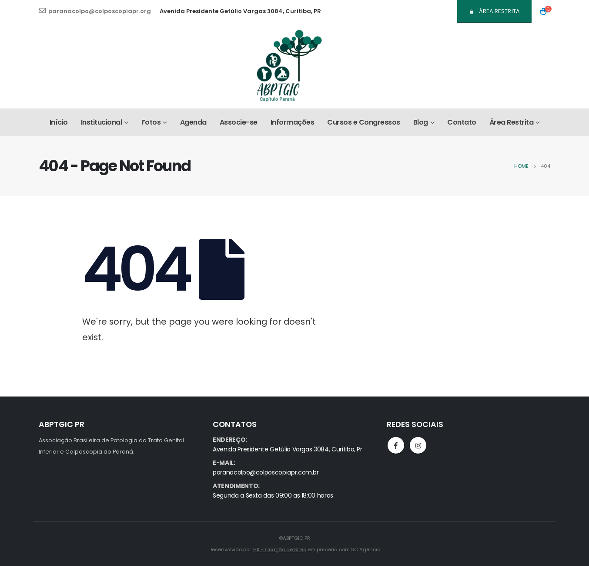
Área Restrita (494, 11)
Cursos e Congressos (363, 122)
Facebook (396, 445)
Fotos (151, 122)
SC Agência (366, 549)
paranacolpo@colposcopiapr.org (95, 11)
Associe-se (239, 122)
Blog (420, 122)
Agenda (193, 122)
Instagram (418, 445)
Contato (461, 122)
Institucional (101, 122)
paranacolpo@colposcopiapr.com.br (266, 472)
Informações (293, 122)
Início (59, 122)
